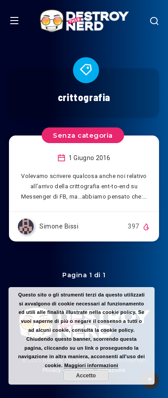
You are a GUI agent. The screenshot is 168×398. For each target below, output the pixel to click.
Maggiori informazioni (91, 365)
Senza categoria (83, 135)
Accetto (86, 376)
